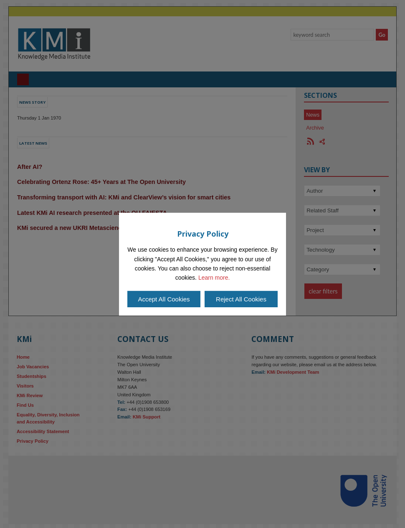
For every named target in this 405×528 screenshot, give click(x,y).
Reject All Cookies (241, 299)
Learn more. (214, 277)
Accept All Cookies (164, 299)
